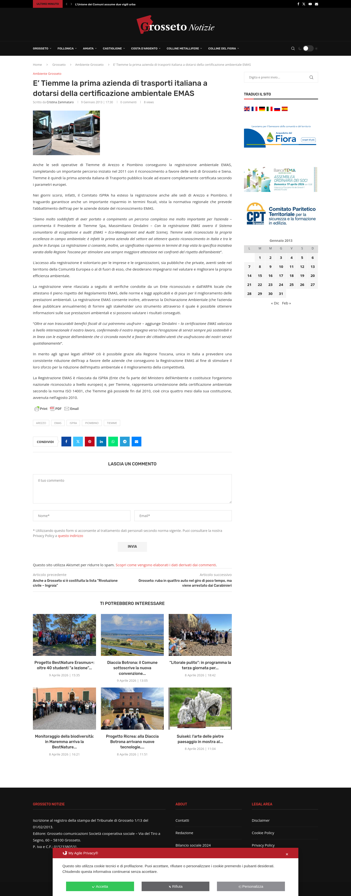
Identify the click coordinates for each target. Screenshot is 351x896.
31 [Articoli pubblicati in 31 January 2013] (281, 293)
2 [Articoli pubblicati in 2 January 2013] (270, 257)
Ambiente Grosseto (89, 64)
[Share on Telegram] (125, 441)
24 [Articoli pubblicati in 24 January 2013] (281, 284)
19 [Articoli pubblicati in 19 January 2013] (302, 275)
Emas (57, 423)
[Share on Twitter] (78, 441)
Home (37, 64)
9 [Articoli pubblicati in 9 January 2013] (270, 266)
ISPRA (73, 423)
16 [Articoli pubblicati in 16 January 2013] (270, 275)
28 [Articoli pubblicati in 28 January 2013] (249, 293)
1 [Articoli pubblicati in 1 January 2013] (260, 257)
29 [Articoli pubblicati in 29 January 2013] (260, 293)
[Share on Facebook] (66, 441)
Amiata (88, 48)
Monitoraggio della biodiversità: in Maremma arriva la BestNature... (64, 742)
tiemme (112, 423)
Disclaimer (261, 820)
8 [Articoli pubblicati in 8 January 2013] (260, 266)
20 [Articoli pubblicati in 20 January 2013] (313, 275)
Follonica (66, 48)
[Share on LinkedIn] (101, 441)
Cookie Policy (263, 832)
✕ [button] (287, 854)
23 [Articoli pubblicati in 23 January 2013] (270, 284)
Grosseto (40, 48)
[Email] (316, 4)
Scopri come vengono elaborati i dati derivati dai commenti (166, 564)
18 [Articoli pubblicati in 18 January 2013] (292, 275)
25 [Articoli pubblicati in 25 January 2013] (292, 284)
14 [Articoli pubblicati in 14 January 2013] (249, 275)
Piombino (91, 423)
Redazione (184, 832)
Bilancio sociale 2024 (193, 845)
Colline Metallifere (183, 48)
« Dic (275, 303)
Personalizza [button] (251, 886)
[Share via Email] (136, 441)
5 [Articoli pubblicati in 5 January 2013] (302, 257)
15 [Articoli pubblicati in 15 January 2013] (260, 275)
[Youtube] (310, 4)
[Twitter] (303, 4)
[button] (66, 4)
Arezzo (41, 423)
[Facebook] (298, 4)
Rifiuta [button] (175, 886)
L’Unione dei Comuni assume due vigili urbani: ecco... (112, 4)
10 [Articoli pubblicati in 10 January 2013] (281, 266)
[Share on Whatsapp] (113, 441)
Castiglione (112, 48)
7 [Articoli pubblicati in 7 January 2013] (249, 266)
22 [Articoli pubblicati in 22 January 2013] (260, 284)
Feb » (286, 303)
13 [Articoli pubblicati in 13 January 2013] (313, 266)
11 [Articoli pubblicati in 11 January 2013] (292, 266)
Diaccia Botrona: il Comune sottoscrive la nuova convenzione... (132, 668)
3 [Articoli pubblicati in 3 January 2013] (281, 257)
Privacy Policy (263, 845)
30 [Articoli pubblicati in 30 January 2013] (270, 293)
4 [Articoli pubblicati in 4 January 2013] (292, 257)
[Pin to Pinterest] (90, 441)
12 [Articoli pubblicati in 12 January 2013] (302, 266)
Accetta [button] (100, 886)
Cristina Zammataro (60, 102)
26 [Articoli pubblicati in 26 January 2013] (302, 284)
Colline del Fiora (222, 48)
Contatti (182, 820)
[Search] (293, 48)
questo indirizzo (70, 535)
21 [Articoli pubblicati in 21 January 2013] (249, 284)
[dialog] (175, 872)
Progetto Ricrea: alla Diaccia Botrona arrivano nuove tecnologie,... (132, 742)
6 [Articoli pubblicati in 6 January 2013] (313, 257)
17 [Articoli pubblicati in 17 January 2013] (281, 275)
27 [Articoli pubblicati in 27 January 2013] (313, 284)
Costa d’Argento (144, 48)
